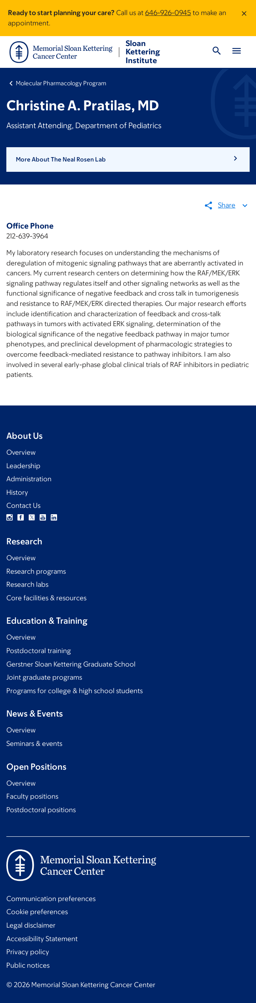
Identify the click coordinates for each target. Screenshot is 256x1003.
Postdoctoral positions (41, 810)
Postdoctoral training (38, 651)
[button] (128, 159)
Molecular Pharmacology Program (61, 83)
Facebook (20, 517)
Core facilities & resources (46, 598)
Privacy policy (27, 952)
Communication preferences (51, 899)
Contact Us (23, 505)
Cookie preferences (37, 912)
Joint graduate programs (44, 677)
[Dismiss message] (244, 18)
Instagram (9, 517)
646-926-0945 (168, 13)
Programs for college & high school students (74, 691)
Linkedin (54, 517)
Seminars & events (34, 743)
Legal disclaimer (30, 925)
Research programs (36, 571)
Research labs (27, 584)
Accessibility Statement (42, 939)
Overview (21, 452)
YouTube (43, 517)
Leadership (23, 466)
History (17, 492)
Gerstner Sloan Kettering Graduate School (71, 664)
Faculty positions (32, 796)
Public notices (28, 965)
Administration (29, 479)
